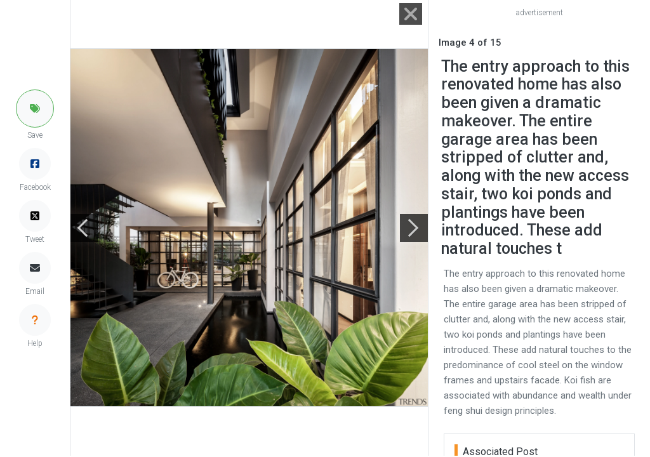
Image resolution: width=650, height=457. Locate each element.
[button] (35, 108)
